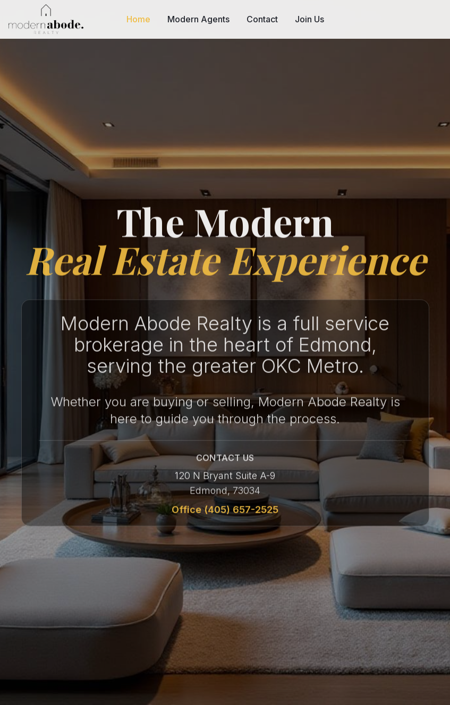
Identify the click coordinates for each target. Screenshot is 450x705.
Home (138, 19)
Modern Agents (198, 19)
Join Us (309, 19)
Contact (262, 19)
